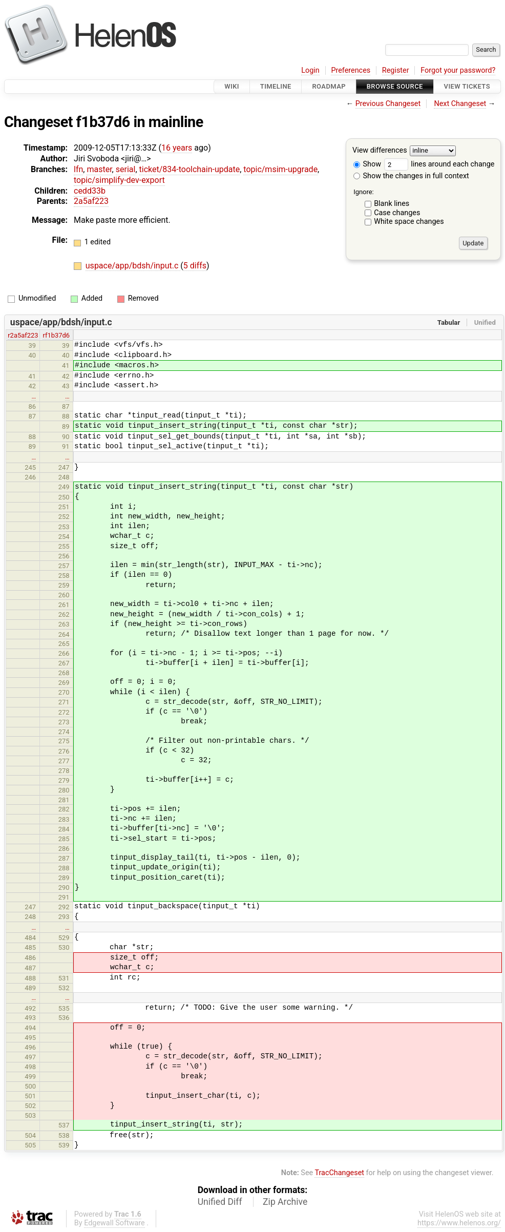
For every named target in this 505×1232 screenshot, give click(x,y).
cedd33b (90, 191)
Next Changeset (460, 103)
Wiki (231, 86)
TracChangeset (339, 1172)
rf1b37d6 (56, 335)
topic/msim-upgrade (280, 169)
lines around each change (439, 164)
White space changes (409, 221)
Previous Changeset (388, 103)
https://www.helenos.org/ (459, 1223)
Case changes (397, 212)
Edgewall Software (114, 1223)
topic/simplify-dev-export (119, 180)
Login (310, 70)
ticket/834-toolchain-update (189, 169)
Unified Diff (220, 1202)
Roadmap (329, 86)
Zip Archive (285, 1202)
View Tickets (467, 86)
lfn (78, 169)
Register (395, 70)
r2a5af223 (23, 335)
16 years (176, 148)
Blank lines (391, 203)
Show (367, 164)
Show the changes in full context (411, 176)
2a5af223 (91, 201)
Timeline (275, 86)
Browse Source (395, 86)
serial (126, 169)
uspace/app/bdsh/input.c (133, 265)
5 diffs (194, 265)
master (99, 169)
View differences (379, 151)
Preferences (350, 70)
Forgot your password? (457, 70)
